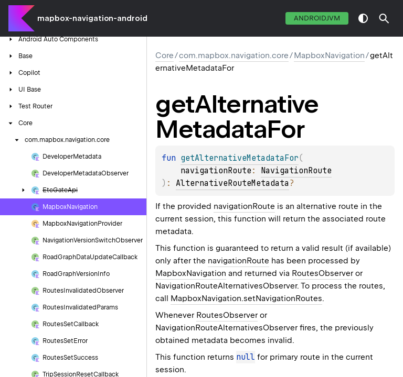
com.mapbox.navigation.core (234, 55)
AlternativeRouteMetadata (232, 183)
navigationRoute (244, 206)
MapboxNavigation (329, 55)
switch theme (363, 18)
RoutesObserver (322, 273)
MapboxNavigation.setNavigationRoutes (246, 298)
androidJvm (317, 18)
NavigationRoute (296, 170)
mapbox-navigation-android (92, 18)
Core (164, 55)
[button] (384, 18)
